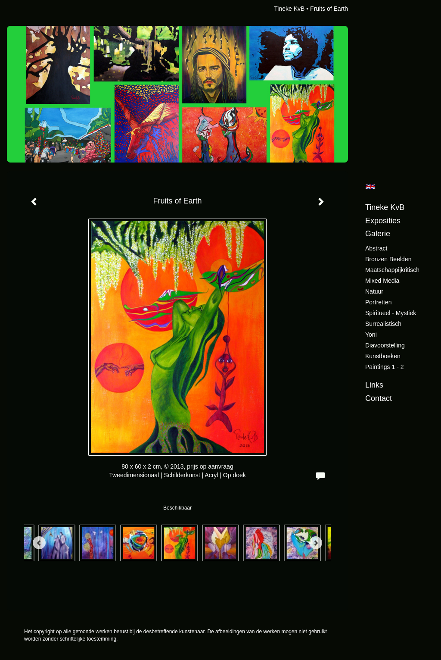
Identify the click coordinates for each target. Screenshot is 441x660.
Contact (378, 398)
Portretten (378, 302)
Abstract (376, 248)
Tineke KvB (289, 8)
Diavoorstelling (385, 345)
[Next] (315, 542)
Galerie (377, 233)
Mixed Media (382, 280)
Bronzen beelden (388, 259)
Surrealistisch (383, 323)
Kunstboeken (383, 356)
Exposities (383, 220)
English (370, 186)
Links (374, 385)
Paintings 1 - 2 (384, 366)
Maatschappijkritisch (392, 269)
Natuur (374, 291)
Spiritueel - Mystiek (390, 313)
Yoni (371, 334)
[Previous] (39, 542)
